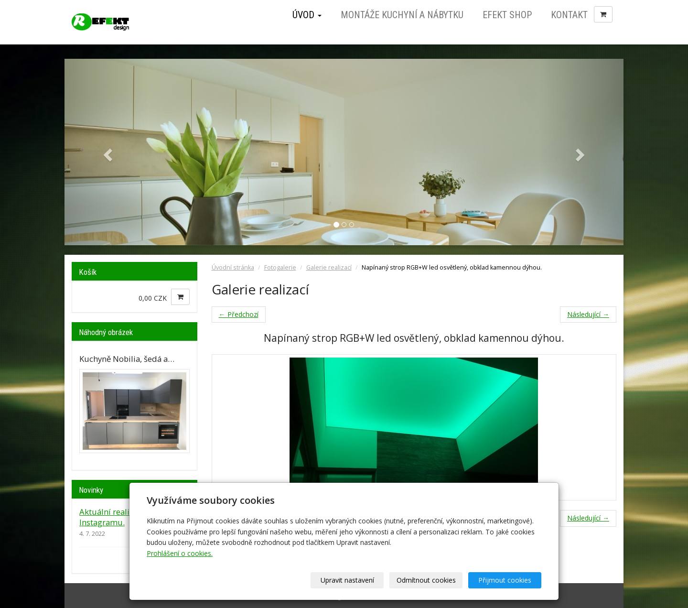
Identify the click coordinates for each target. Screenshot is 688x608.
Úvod (307, 15)
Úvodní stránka (233, 267)
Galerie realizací (329, 267)
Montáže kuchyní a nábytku (402, 15)
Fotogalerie (280, 267)
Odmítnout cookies (426, 580)
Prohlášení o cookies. (180, 553)
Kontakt (569, 15)
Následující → (588, 314)
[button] (106, 152)
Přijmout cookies (504, 580)
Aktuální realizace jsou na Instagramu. (127, 517)
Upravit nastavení (347, 580)
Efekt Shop (507, 15)
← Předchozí (238, 314)
